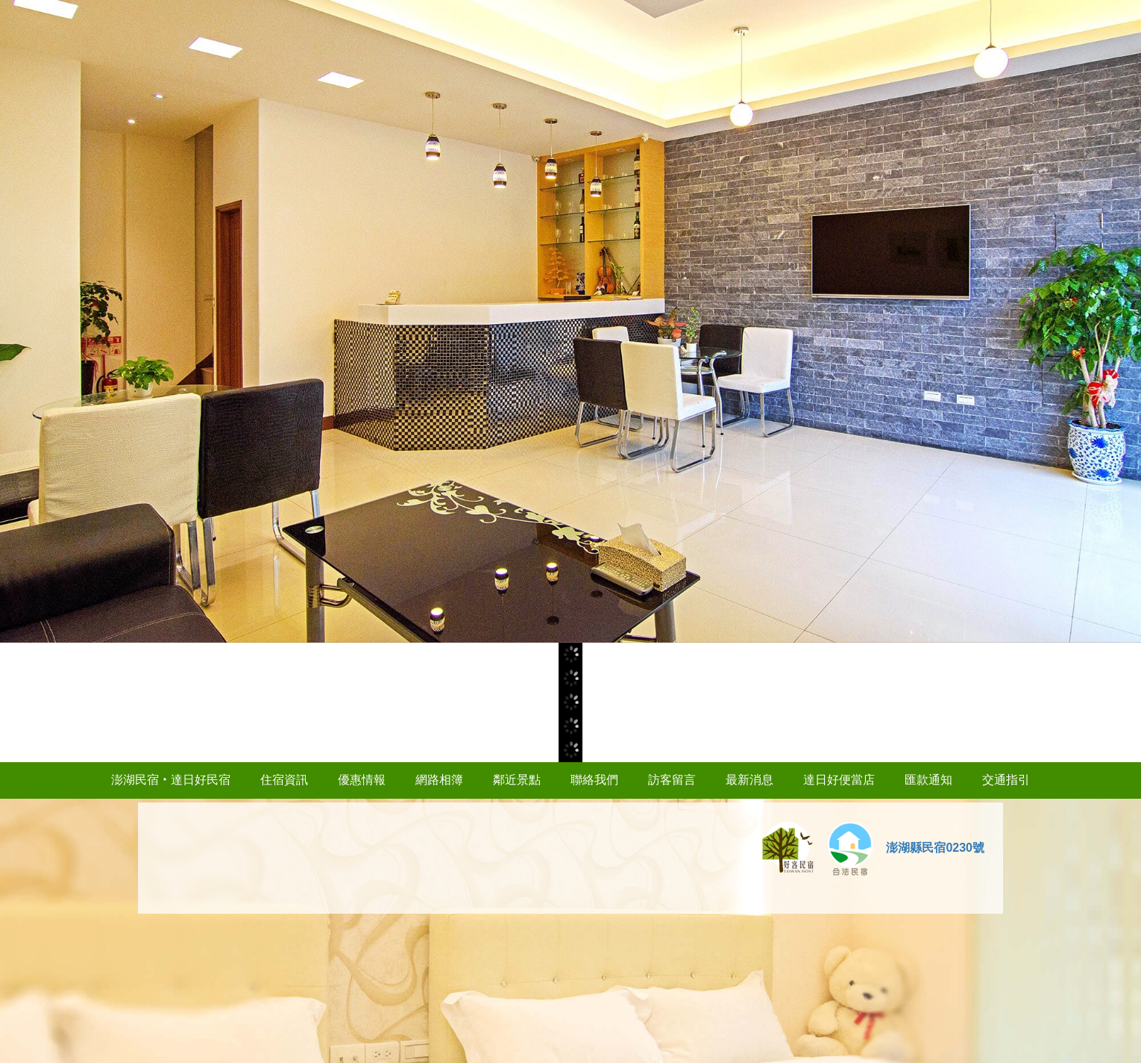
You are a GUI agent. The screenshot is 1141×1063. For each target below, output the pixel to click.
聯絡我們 (594, 779)
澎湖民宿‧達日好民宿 (170, 779)
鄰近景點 (517, 779)
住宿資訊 (284, 779)
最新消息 (749, 779)
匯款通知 (928, 779)
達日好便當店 (839, 779)
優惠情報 (362, 779)
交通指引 (1006, 779)
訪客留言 (672, 779)
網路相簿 (439, 779)
